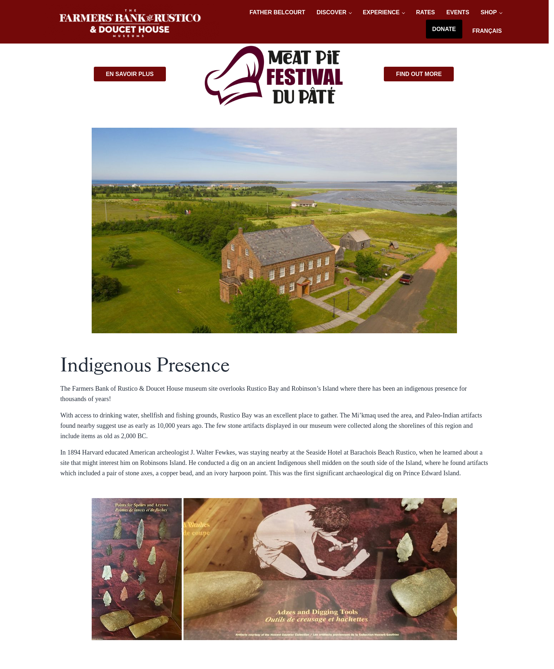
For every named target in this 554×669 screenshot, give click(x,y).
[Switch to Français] (487, 31)
